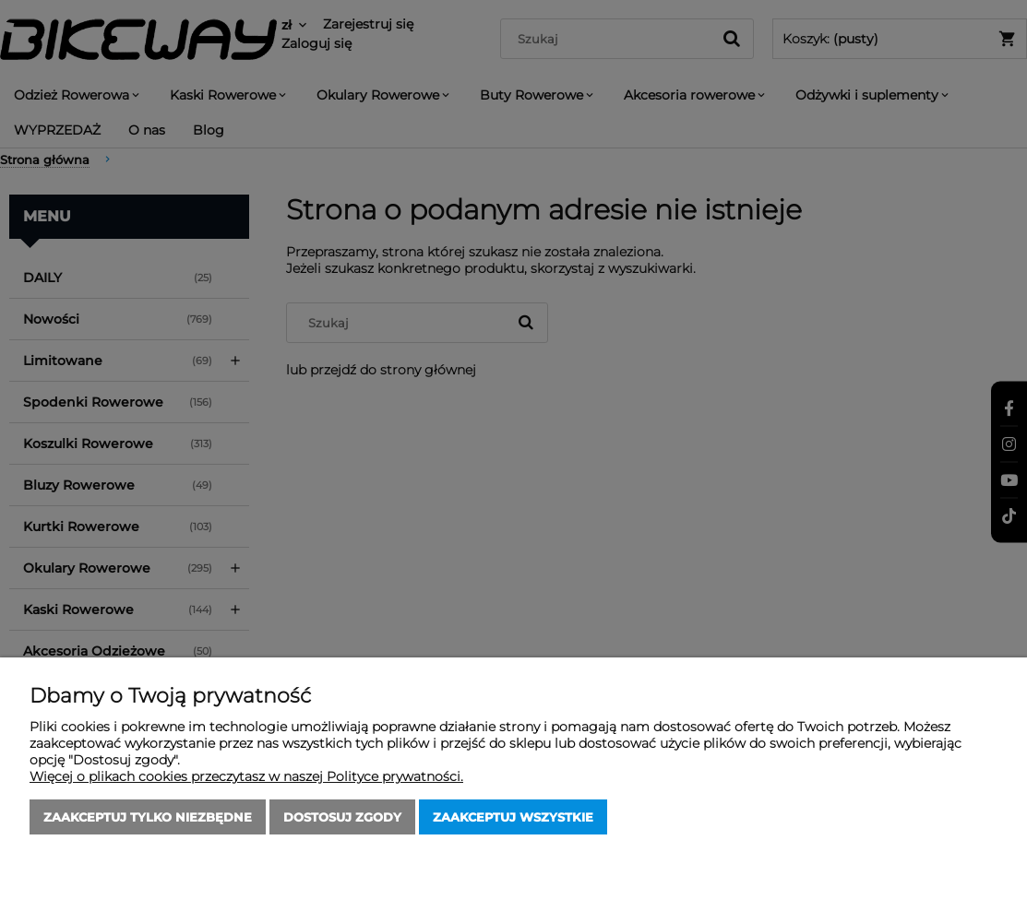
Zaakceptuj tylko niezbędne (147, 817)
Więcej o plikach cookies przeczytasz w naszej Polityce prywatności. (246, 776)
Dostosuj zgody (342, 817)
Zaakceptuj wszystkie (513, 817)
